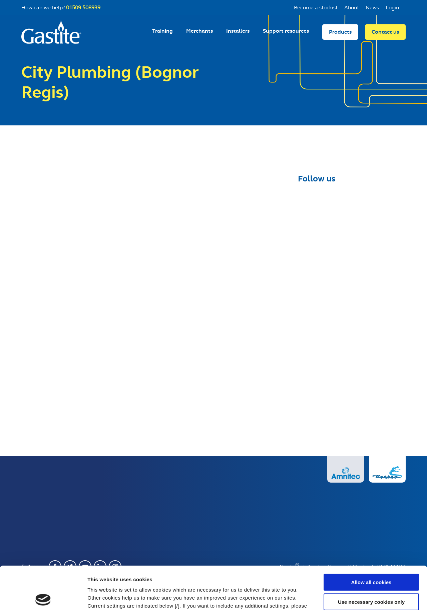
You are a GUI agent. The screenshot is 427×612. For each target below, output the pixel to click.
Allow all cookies (371, 540)
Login (392, 7)
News (372, 7)
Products (340, 31)
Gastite (51, 32)
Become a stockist (316, 7)
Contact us (385, 31)
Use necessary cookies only (371, 560)
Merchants (199, 30)
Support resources (286, 30)
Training (162, 30)
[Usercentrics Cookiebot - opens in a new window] (43, 599)
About (351, 7)
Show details (350, 599)
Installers (238, 30)
